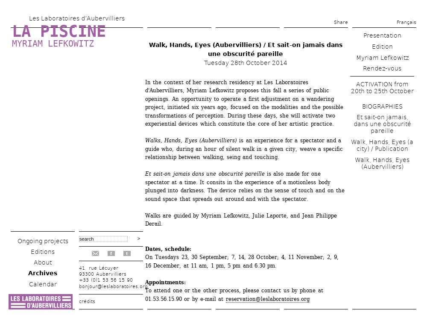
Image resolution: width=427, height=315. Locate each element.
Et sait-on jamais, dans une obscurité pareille (382, 124)
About (43, 262)
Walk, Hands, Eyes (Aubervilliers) (382, 163)
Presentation (382, 35)
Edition (382, 46)
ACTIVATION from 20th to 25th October (382, 87)
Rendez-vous (382, 68)
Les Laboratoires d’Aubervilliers (77, 18)
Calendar (43, 284)
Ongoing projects (43, 241)
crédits (87, 301)
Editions (43, 251)
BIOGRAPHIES (382, 106)
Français (406, 22)
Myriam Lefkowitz (53, 43)
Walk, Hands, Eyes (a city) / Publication (382, 145)
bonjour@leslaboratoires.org (113, 286)
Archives (42, 273)
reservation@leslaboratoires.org (268, 299)
